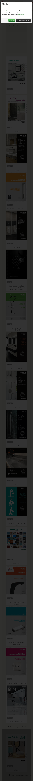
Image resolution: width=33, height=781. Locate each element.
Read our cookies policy (23, 20)
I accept (12, 20)
